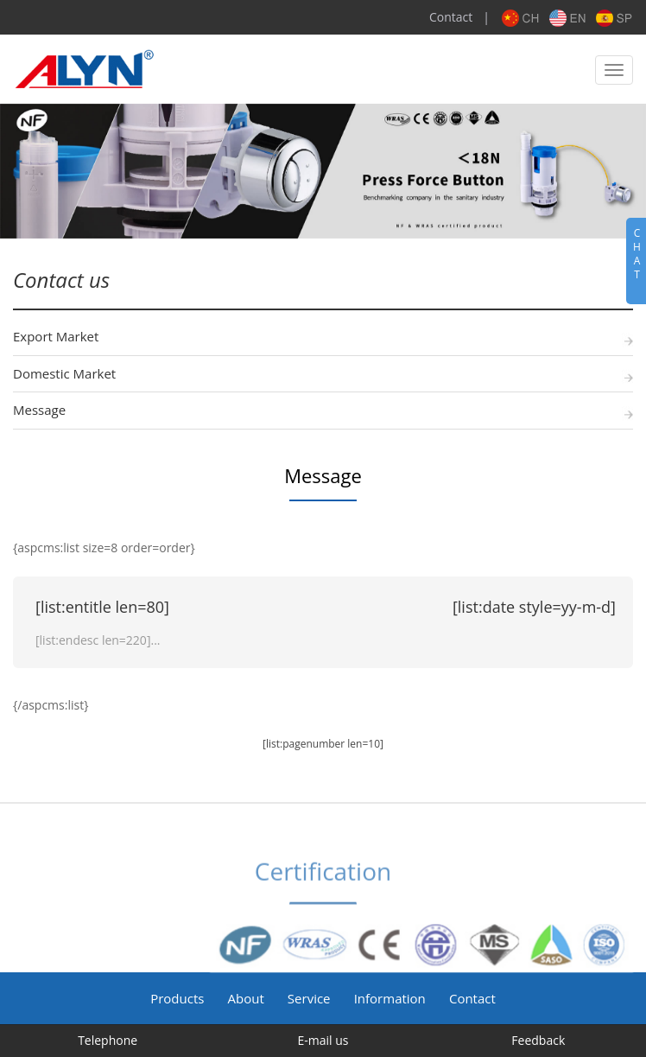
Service (309, 998)
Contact (450, 17)
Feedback (538, 1040)
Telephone (107, 1040)
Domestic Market (64, 373)
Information (390, 998)
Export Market (55, 336)
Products (177, 998)
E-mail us (322, 1040)
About (246, 998)
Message (39, 409)
